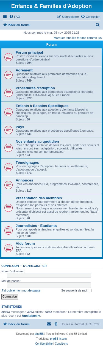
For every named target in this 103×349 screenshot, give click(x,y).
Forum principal (29, 52)
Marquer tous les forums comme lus (78, 37)
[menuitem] (14, 16)
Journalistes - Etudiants (36, 226)
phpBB (39, 333)
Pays (20, 127)
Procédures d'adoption (35, 88)
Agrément (24, 70)
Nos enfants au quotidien (37, 141)
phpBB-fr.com (58, 338)
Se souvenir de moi (76, 291)
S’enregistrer (35, 265)
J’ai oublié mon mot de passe (20, 290)
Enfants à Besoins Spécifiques (42, 106)
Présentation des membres (39, 198)
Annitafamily (31, 315)
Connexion (10, 265)
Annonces (24, 180)
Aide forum (25, 243)
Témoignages (27, 162)
